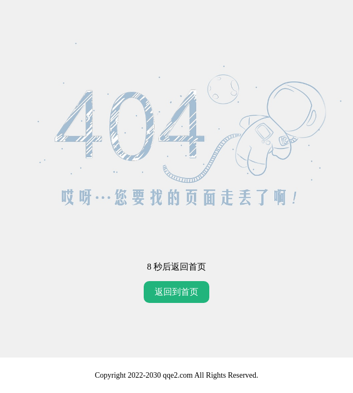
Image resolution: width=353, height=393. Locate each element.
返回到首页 (176, 291)
